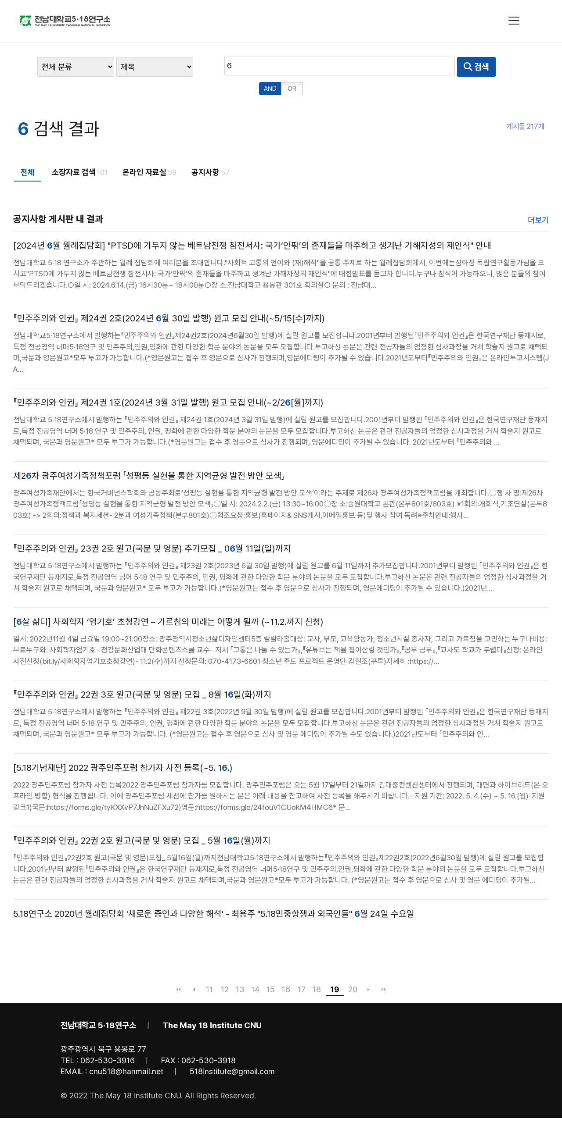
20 (352, 967)
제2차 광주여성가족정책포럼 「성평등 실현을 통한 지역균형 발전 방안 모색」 (149, 454)
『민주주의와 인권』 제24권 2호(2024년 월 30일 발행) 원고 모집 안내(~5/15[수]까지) (169, 297)
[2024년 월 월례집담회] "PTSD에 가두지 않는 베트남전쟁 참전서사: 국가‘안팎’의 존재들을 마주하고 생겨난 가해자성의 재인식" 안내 (252, 223)
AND (436, 66)
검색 (401, 66)
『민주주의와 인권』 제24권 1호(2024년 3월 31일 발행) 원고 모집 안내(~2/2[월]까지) (168, 381)
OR (458, 66)
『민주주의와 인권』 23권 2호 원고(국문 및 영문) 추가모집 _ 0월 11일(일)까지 (152, 527)
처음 (178, 967)
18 (317, 967)
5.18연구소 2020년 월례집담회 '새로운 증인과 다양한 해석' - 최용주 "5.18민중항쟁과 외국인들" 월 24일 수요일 (213, 892)
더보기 (538, 198)
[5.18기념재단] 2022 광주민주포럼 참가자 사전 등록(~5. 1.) (123, 746)
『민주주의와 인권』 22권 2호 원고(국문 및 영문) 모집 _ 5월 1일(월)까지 (141, 819)
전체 (28, 150)
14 (255, 967)
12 (225, 967)
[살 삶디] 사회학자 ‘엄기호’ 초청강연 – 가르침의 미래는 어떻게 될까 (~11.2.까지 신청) (168, 600)
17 (302, 967)
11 (209, 967)
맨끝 (383, 967)
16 (286, 967)
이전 (194, 967)
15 (271, 967)
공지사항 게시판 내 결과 (58, 197)
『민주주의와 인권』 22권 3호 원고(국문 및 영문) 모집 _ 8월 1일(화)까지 (142, 673)
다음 (368, 967)
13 (240, 967)
